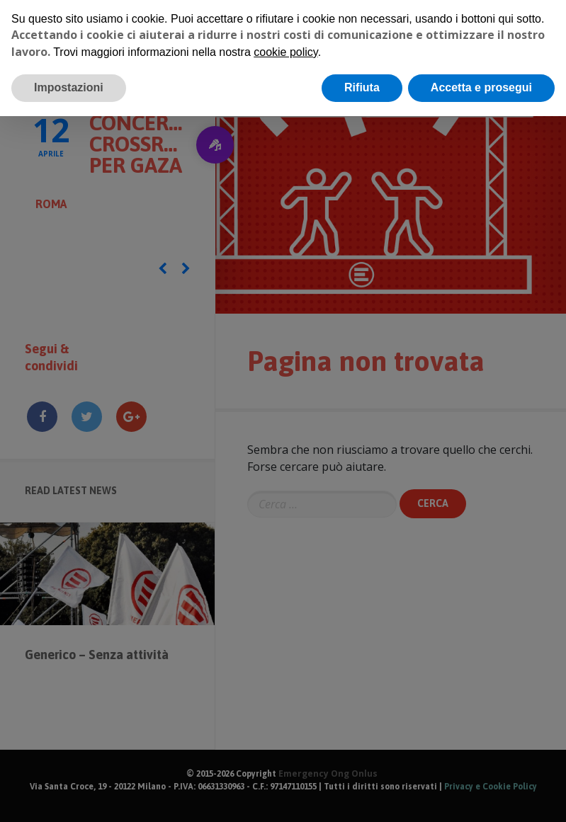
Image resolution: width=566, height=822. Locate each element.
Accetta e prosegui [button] (481, 87)
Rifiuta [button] (362, 87)
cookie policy (285, 52)
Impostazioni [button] (68, 87)
